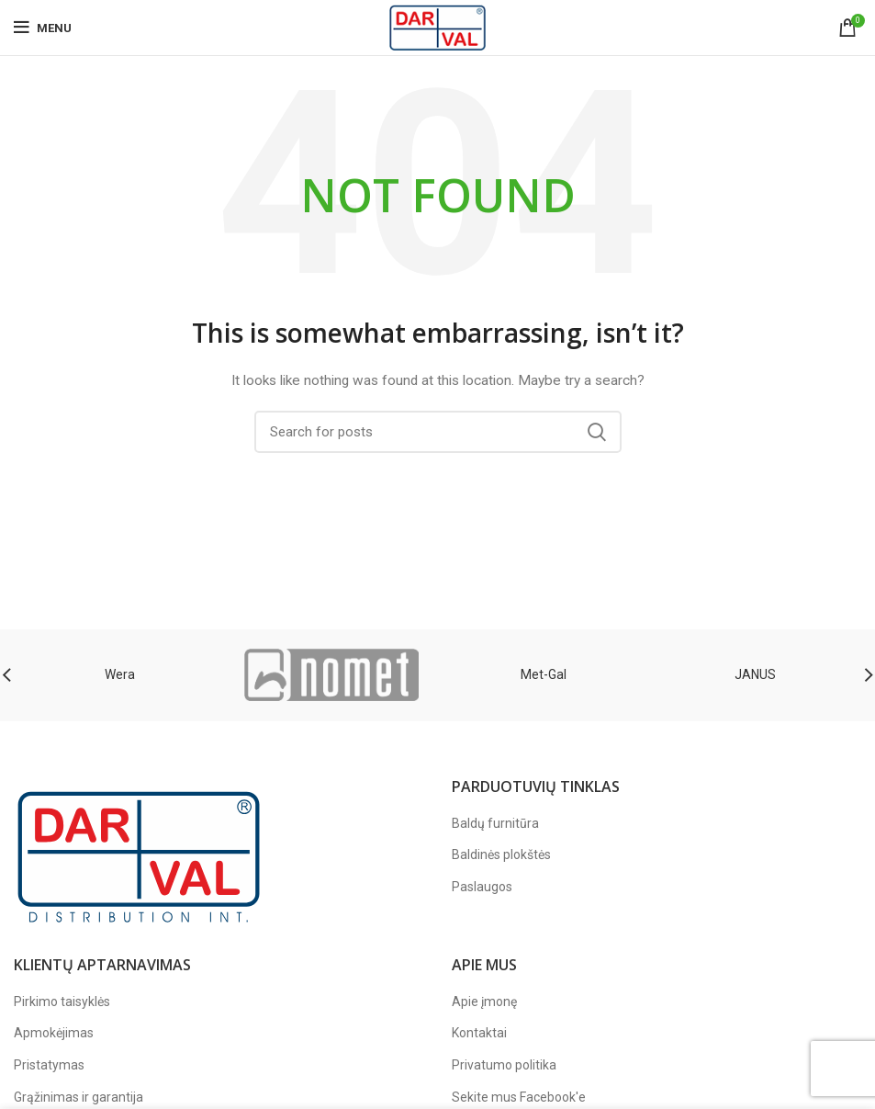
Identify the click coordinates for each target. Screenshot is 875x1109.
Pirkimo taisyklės (62, 1001)
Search (597, 432)
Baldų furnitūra (495, 823)
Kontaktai (479, 1032)
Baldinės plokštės (501, 854)
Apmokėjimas (54, 1032)
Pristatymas (49, 1065)
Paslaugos (482, 886)
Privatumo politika (504, 1065)
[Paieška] (438, 432)
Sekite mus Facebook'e (519, 1097)
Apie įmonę (484, 1001)
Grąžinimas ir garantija (78, 1097)
